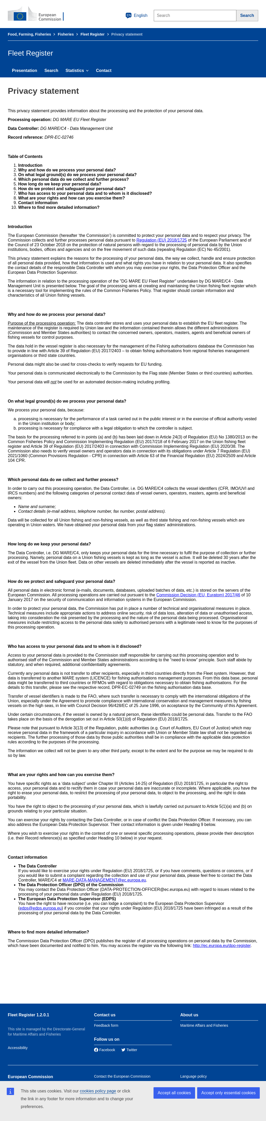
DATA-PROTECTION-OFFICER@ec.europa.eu (145, 889)
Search (51, 70)
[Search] (247, 15)
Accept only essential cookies (228, 1093)
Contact (103, 70)
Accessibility (18, 1048)
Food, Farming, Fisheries (29, 34)
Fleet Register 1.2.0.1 (28, 1015)
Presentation (24, 70)
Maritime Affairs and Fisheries (204, 1025)
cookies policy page (98, 1091)
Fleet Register (93, 34)
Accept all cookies (174, 1093)
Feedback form (106, 1025)
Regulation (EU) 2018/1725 (161, 240)
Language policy (193, 1076)
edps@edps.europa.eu (40, 908)
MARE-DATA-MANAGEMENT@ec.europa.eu (104, 880)
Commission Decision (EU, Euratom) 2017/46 (198, 595)
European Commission (30, 1077)
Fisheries (66, 34)
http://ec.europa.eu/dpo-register (221, 945)
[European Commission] (39, 14)
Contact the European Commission (122, 1076)
